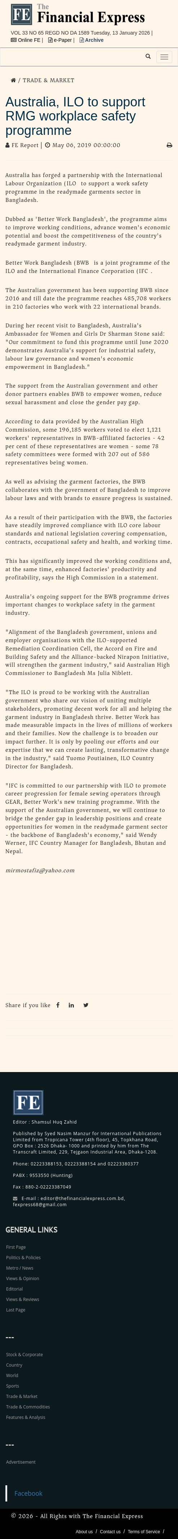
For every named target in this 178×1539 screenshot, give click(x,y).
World (12, 1375)
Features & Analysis (25, 1417)
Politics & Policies (23, 1257)
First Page (16, 1247)
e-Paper (61, 40)
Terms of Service (144, 1531)
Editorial (14, 1289)
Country (14, 1365)
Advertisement (21, 1462)
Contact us (110, 1531)
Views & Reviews (22, 1299)
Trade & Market (21, 1396)
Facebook (28, 1493)
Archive (92, 40)
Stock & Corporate (24, 1354)
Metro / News (19, 1268)
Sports (12, 1386)
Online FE (26, 40)
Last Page (15, 1310)
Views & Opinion (22, 1278)
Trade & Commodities (28, 1407)
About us (84, 1531)
